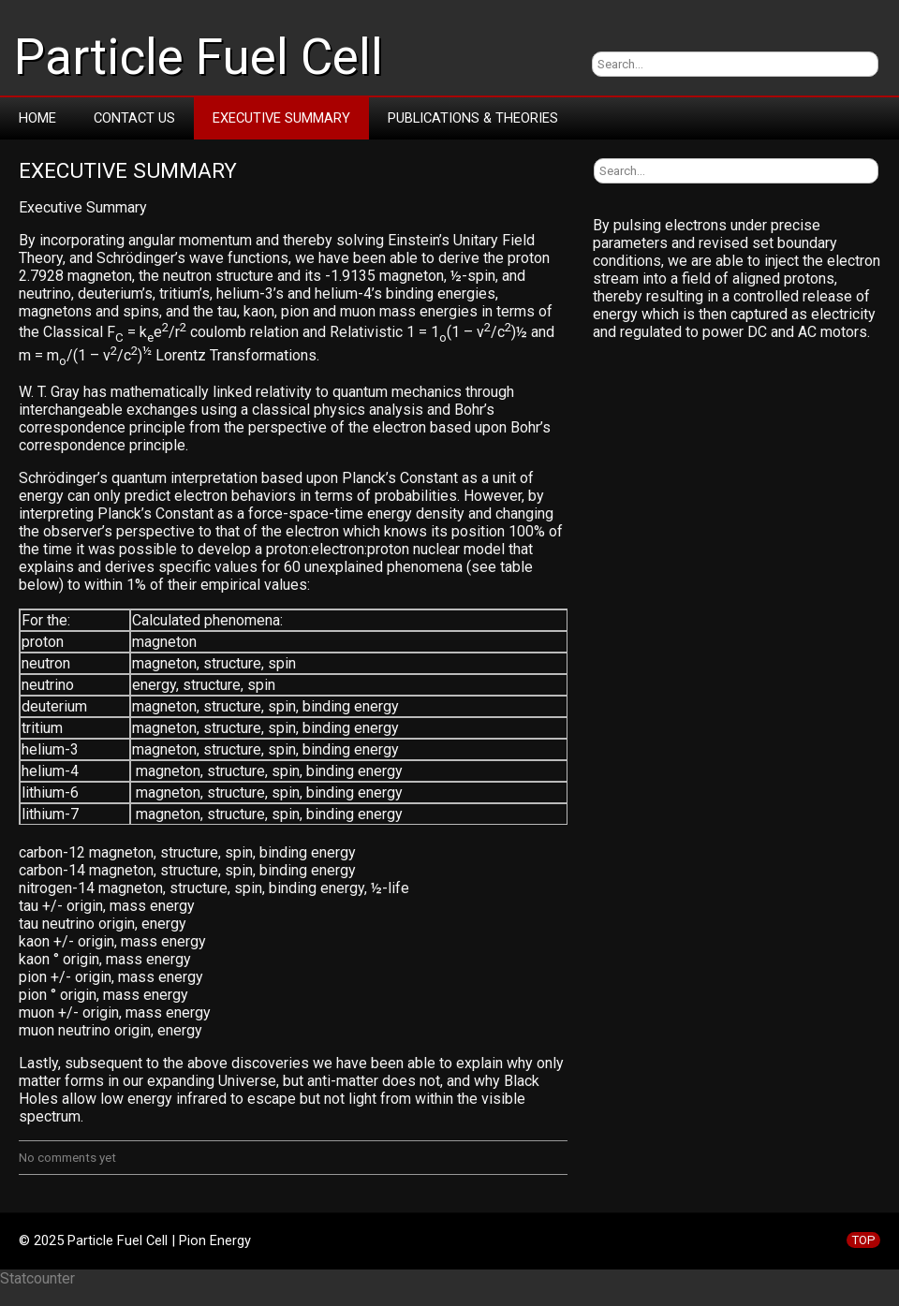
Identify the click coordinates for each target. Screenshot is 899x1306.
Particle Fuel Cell (198, 57)
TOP (863, 1240)
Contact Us (134, 118)
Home (37, 118)
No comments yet (67, 1158)
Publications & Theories (473, 118)
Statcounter (37, 1278)
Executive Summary (281, 118)
